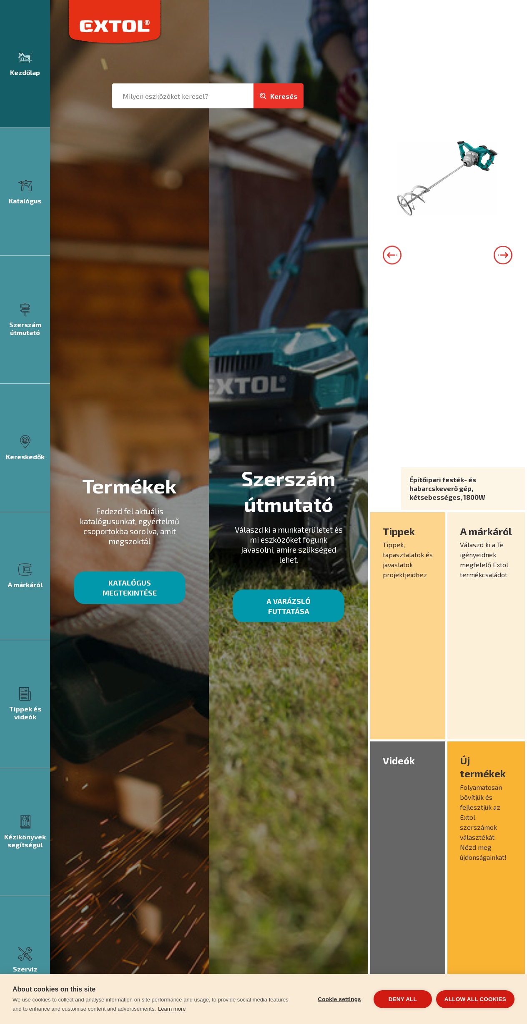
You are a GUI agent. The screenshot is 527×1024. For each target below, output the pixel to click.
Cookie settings (339, 999)
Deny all (403, 999)
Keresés (283, 96)
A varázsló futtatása (288, 606)
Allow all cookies (475, 999)
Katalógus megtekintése (130, 587)
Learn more (172, 1009)
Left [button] (392, 254)
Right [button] (503, 254)
